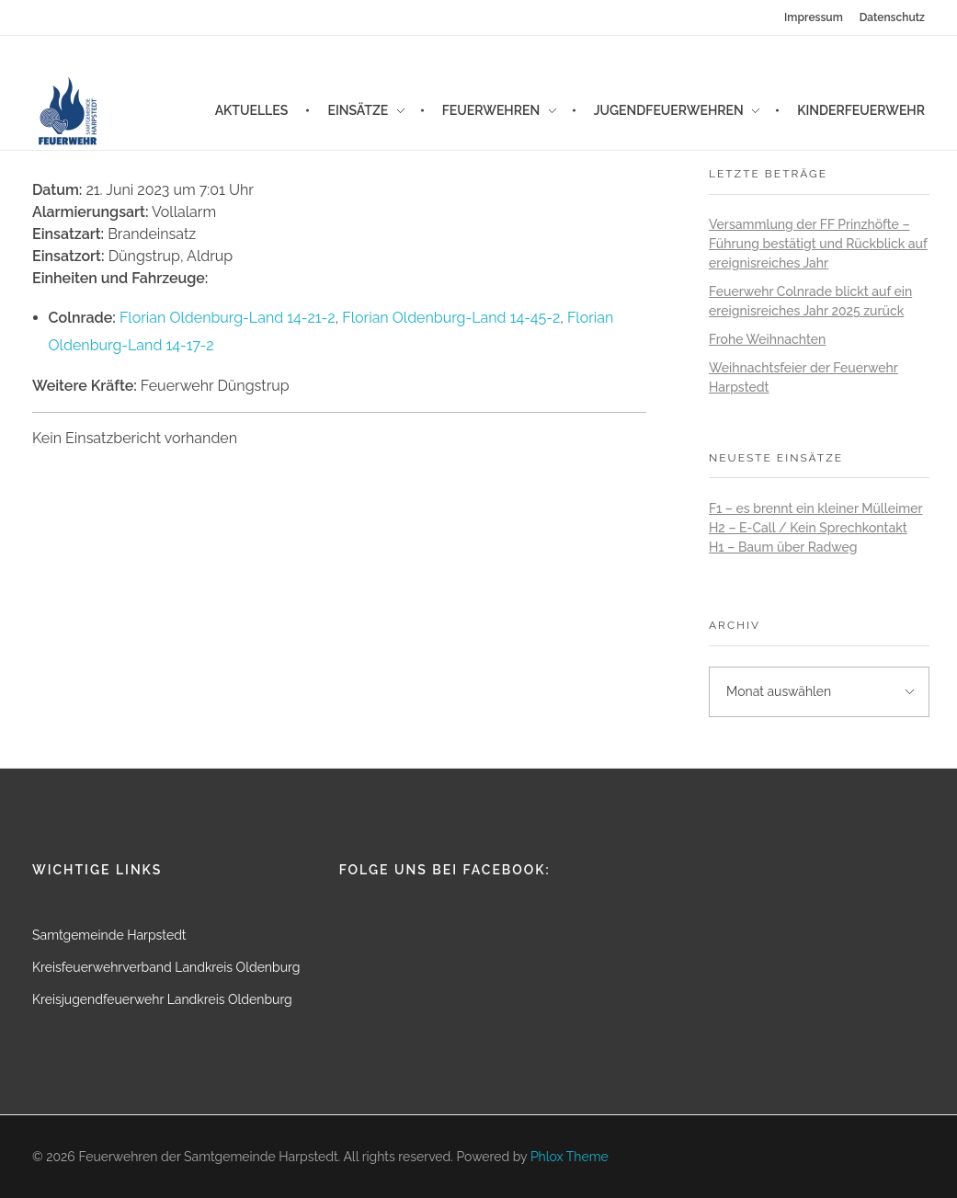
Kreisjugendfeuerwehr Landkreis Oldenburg (162, 999)
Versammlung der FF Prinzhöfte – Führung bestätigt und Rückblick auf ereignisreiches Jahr (818, 243)
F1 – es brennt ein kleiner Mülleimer (816, 508)
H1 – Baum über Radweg (783, 547)
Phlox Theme (569, 1156)
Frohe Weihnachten (767, 339)
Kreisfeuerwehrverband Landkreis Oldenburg (166, 967)
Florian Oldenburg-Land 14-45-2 (451, 317)
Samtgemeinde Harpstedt (109, 935)
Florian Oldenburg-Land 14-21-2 (228, 317)
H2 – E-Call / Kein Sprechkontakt (808, 527)
